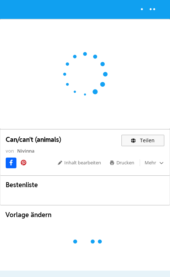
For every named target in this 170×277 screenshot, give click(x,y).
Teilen (143, 140)
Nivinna (26, 151)
